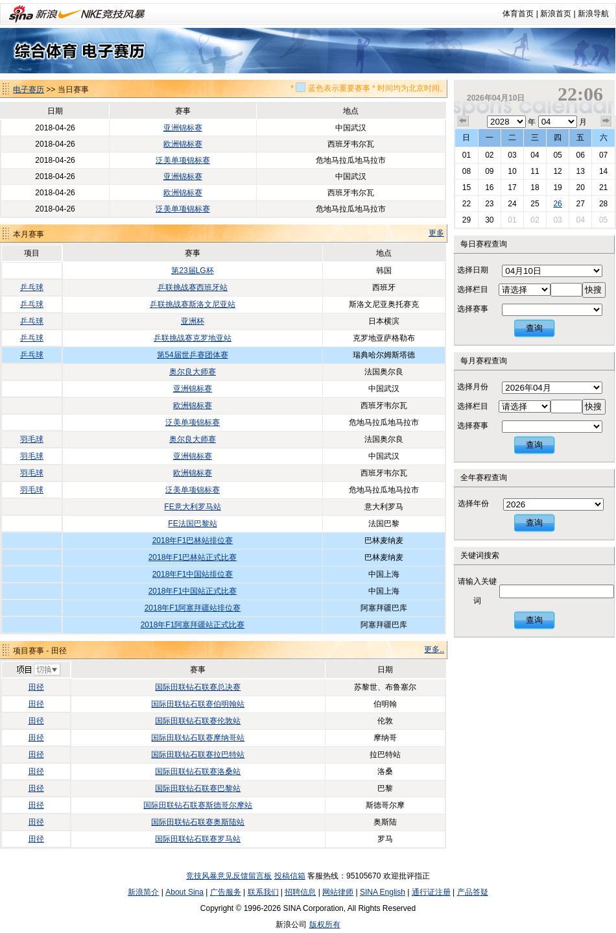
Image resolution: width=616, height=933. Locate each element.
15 (466, 187)
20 (580, 187)
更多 (436, 232)
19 (557, 187)
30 (489, 219)
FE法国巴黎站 (192, 523)
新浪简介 (143, 892)
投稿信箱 (289, 875)
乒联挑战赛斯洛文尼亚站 (192, 304)
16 (489, 187)
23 (489, 203)
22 (466, 203)
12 (557, 171)
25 (534, 203)
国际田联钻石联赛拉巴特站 (197, 754)
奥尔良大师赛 (192, 371)
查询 (534, 328)
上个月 (463, 121)
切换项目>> (38, 670)
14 (603, 171)
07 (603, 155)
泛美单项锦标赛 (183, 160)
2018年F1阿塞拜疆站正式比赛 (193, 624)
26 (557, 203)
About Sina (184, 892)
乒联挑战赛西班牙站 (193, 287)
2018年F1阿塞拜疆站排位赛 (193, 607)
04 (534, 155)
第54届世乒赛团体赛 (192, 354)
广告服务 (225, 892)
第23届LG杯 (192, 270)
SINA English (382, 892)
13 (580, 171)
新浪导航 (593, 13)
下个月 (606, 121)
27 (580, 203)
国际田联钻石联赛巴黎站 (198, 788)
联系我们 (263, 892)
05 (557, 155)
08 (466, 171)
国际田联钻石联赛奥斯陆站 (197, 822)
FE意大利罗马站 (192, 506)
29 (466, 219)
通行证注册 (431, 892)
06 (580, 155)
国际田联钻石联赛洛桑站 (198, 771)
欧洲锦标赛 (182, 144)
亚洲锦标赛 (182, 127)
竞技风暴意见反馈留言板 (229, 875)
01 (466, 155)
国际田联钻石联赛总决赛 (198, 687)
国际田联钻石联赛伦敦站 (198, 720)
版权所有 (324, 924)
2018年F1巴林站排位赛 (192, 540)
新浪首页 (555, 13)
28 (603, 203)
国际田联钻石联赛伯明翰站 (197, 704)
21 (603, 187)
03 (512, 155)
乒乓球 (31, 287)
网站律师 (337, 892)
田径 (36, 687)
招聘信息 (300, 892)
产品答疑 (472, 892)
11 (534, 171)
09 (489, 171)
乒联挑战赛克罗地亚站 (192, 338)
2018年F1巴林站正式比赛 (192, 557)
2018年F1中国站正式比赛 (192, 591)
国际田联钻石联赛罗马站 (198, 838)
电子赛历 (28, 89)
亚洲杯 (192, 321)
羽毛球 (31, 439)
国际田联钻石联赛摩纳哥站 (197, 737)
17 (512, 187)
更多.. (434, 649)
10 (512, 171)
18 (534, 187)
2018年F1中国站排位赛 (192, 574)
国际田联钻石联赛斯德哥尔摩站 (197, 805)
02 (489, 155)
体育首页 (518, 13)
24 (512, 203)
